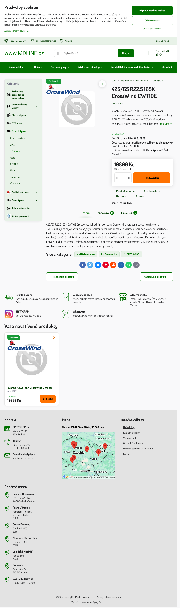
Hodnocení (117, 103)
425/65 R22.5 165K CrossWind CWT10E (29, 387)
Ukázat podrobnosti (152, 28)
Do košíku (152, 178)
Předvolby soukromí (85, 596)
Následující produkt (156, 277)
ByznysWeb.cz (99, 602)
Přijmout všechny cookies (152, 10)
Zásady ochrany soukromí (109, 596)
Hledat (126, 53)
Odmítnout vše (152, 20)
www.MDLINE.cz (24, 53)
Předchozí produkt (62, 277)
